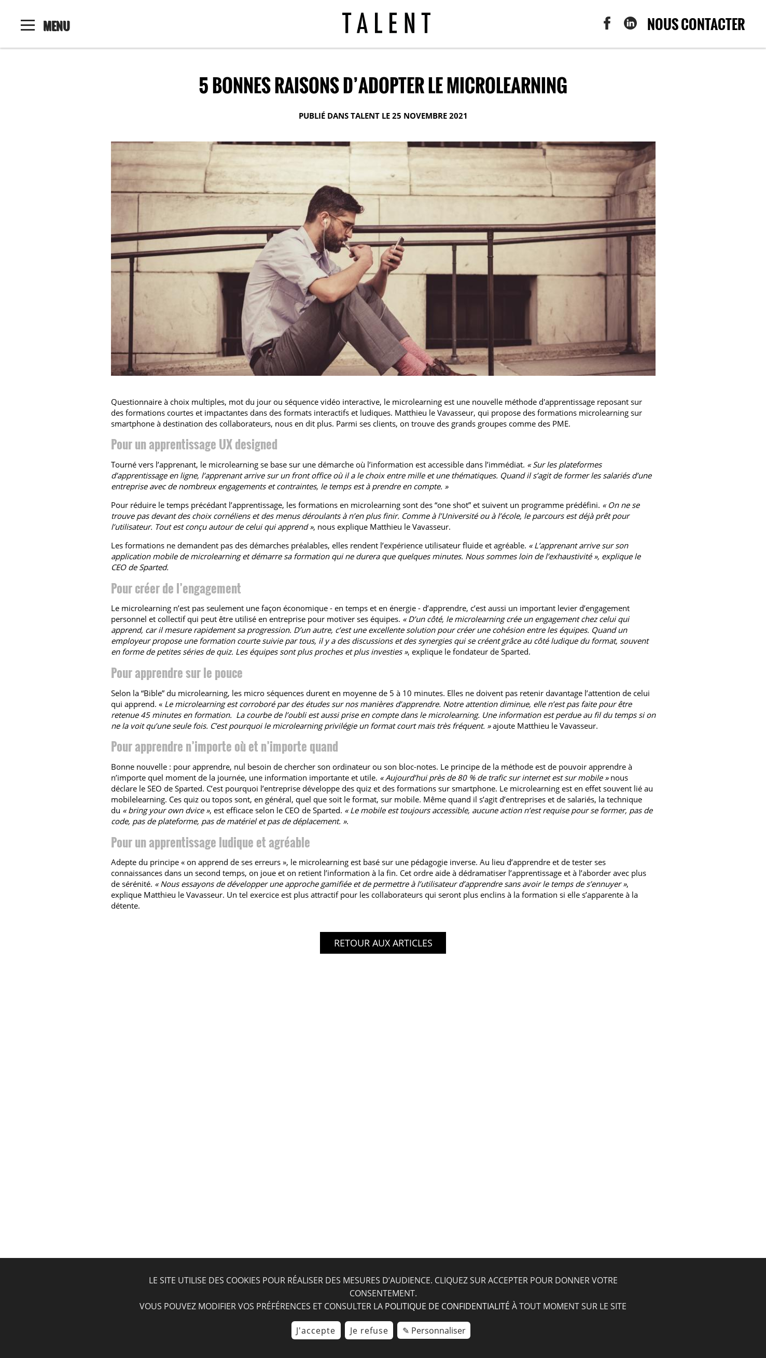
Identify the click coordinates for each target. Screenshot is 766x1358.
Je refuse (369, 1330)
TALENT (365, 115)
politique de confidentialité (447, 1306)
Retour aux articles (383, 943)
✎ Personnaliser (434, 1330)
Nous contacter (696, 24)
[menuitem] (607, 26)
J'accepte (316, 1330)
